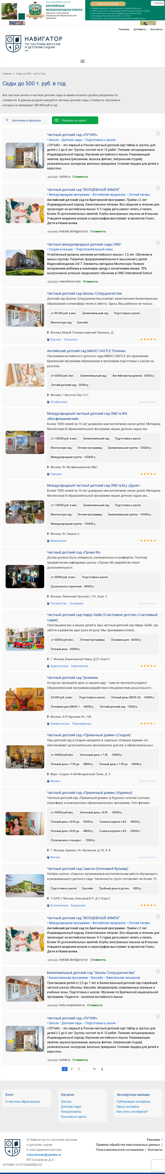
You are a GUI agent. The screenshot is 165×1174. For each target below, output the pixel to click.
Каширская (77, 904)
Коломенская (59, 904)
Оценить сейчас (147, 401)
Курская (55, 339)
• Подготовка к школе (100, 140)
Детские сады (71, 1105)
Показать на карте (70, 120)
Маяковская (58, 540)
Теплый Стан (58, 602)
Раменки (56, 473)
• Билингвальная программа (67, 977)
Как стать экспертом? (132, 1111)
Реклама (122, 29)
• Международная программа (68, 194)
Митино (55, 780)
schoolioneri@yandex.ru (44, 1154)
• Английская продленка (108, 194)
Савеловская (78, 665)
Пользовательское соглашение (120, 1149)
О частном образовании (22, 1100)
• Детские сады (71, 140)
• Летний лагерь (138, 194)
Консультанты (71, 1111)
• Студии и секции (60, 249)
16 (94, 1068)
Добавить (139, 29)
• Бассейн (96, 977)
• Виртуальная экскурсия (122, 977)
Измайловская (59, 723)
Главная (7, 73)
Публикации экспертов (133, 1100)
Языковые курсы (73, 1116)
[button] (82, 61)
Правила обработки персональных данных (128, 1144)
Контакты (156, 29)
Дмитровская (59, 665)
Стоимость (80, 176)
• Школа (52, 140)
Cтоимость (98, 231)
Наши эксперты (128, 1105)
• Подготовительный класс (93, 249)
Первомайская (80, 723)
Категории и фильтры (23, 120)
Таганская (69, 339)
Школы (66, 1100)
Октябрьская (58, 401)
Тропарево (76, 602)
